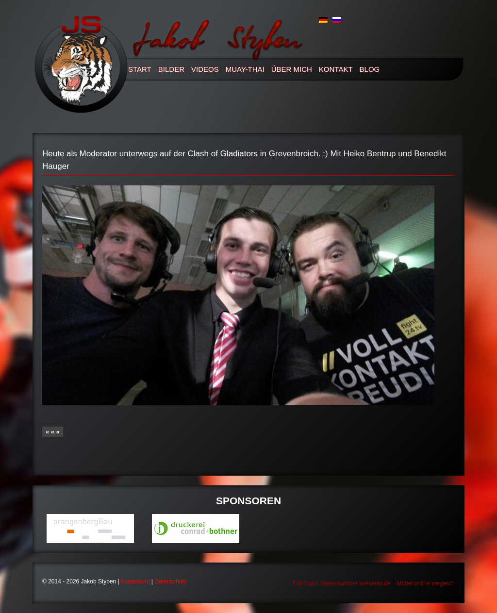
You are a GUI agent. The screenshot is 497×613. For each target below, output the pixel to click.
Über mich (291, 69)
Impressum (135, 581)
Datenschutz (170, 581)
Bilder (171, 69)
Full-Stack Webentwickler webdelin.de (342, 583)
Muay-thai (245, 69)
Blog (370, 69)
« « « (53, 431)
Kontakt (336, 69)
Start (139, 69)
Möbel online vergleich (426, 583)
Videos (205, 69)
